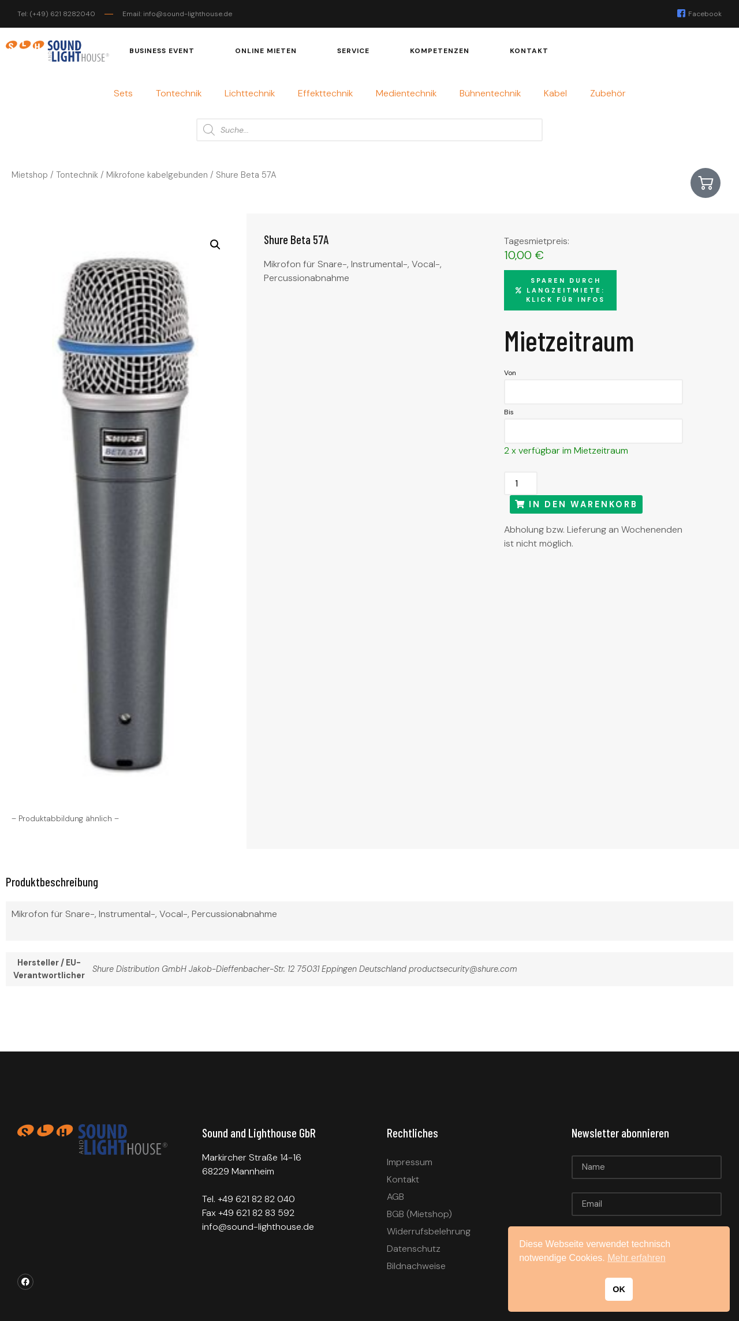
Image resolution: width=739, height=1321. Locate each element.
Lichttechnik (250, 93)
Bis (509, 412)
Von (510, 372)
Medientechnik (406, 93)
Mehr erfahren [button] (636, 1258)
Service (353, 50)
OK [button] (619, 1289)
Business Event (162, 50)
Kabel (555, 93)
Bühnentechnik (490, 93)
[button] (215, 244)
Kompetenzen (439, 50)
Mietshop (30, 175)
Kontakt (529, 50)
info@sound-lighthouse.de (258, 1227)
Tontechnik (178, 93)
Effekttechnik (325, 93)
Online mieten (266, 50)
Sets (123, 93)
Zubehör (608, 93)
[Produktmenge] (521, 483)
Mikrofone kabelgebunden (157, 175)
